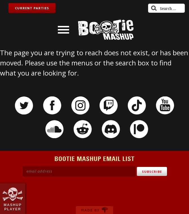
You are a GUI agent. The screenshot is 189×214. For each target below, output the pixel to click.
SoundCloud (54, 129)
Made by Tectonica (94, 210)
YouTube (165, 105)
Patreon (139, 129)
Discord (111, 129)
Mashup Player (13, 207)
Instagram (80, 105)
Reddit (83, 129)
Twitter (24, 105)
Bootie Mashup (106, 29)
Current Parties (32, 8)
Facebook (52, 105)
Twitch (109, 105)
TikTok (137, 105)
